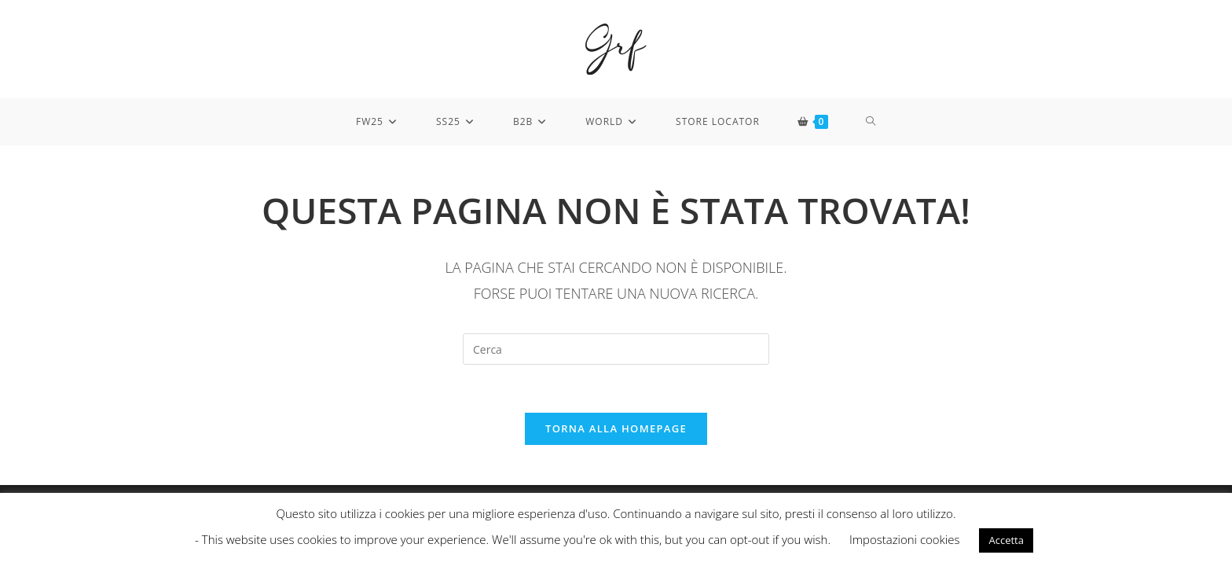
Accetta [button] (1005, 540)
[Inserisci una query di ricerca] (616, 349)
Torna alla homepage (616, 428)
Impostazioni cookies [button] (904, 539)
